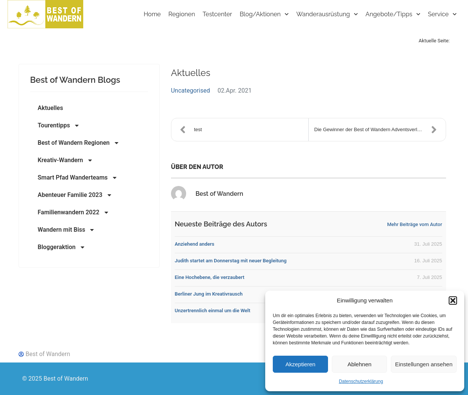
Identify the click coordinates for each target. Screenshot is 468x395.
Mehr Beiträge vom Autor (414, 224)
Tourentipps (59, 125)
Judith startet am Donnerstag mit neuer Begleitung (231, 260)
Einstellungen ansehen (423, 364)
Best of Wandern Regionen (79, 143)
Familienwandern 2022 (73, 212)
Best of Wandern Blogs (75, 80)
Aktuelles (50, 108)
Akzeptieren (300, 364)
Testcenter (217, 14)
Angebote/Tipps (392, 14)
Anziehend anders (195, 244)
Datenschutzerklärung (361, 381)
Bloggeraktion (62, 247)
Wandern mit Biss (66, 230)
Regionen (181, 14)
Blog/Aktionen (264, 14)
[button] (453, 300)
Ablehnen (359, 364)
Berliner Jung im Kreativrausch (209, 294)
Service (442, 14)
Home (152, 14)
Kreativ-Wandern (65, 160)
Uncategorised (190, 90)
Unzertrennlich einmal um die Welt (212, 310)
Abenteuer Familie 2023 (75, 195)
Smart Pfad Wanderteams (78, 177)
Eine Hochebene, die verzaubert (209, 277)
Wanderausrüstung (327, 14)
